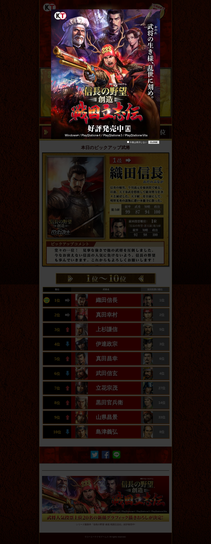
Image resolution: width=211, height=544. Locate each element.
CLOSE (153, 142)
